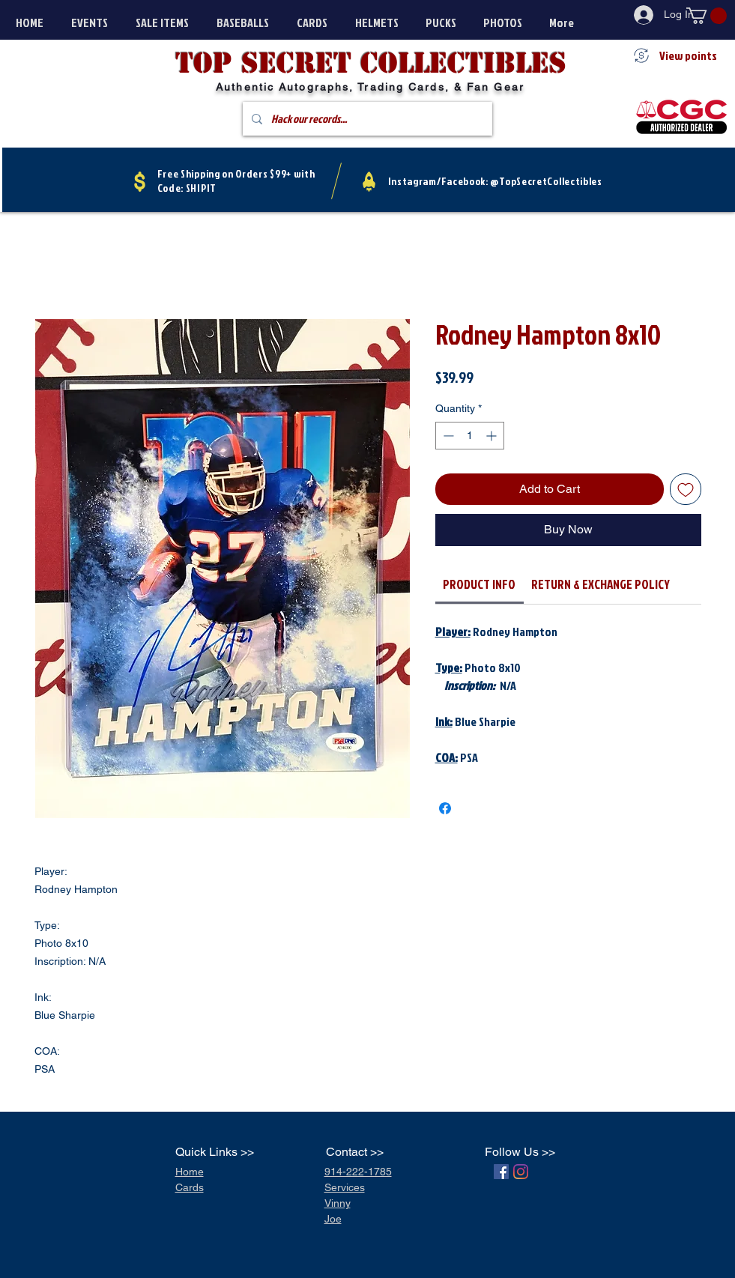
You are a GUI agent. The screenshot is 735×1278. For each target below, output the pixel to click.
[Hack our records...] (366, 119)
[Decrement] (447, 436)
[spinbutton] (469, 436)
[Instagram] (520, 1171)
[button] (706, 15)
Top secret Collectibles (370, 63)
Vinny (337, 1203)
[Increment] (492, 436)
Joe (333, 1219)
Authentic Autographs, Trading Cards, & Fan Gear (370, 87)
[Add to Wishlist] (685, 489)
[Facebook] (501, 1171)
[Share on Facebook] (445, 808)
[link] (479, 584)
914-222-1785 (358, 1172)
